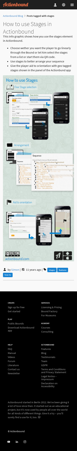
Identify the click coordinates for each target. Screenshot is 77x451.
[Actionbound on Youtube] (8, 441)
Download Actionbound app (21, 329)
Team (44, 361)
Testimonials (48, 357)
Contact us (14, 369)
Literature (13, 365)
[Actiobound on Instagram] (24, 441)
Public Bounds (16, 323)
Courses (45, 327)
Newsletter (14, 373)
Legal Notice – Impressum (49, 378)
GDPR (44, 365)
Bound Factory (49, 311)
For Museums (48, 315)
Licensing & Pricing (51, 307)
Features (46, 349)
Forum (11, 361)
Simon (15, 269)
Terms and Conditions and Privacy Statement (53, 371)
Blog (43, 353)
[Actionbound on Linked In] (16, 441)
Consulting (47, 331)
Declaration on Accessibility (49, 385)
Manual (12, 353)
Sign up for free (16, 307)
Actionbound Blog (13, 16)
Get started (14, 311)
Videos (11, 357)
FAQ (10, 349)
